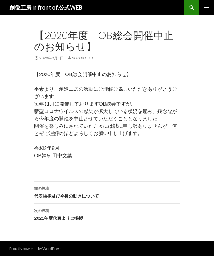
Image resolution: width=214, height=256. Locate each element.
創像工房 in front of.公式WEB (45, 7)
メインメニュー (206, 7)
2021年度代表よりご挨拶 (107, 214)
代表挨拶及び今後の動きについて (107, 191)
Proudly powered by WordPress (35, 248)
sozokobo (82, 58)
